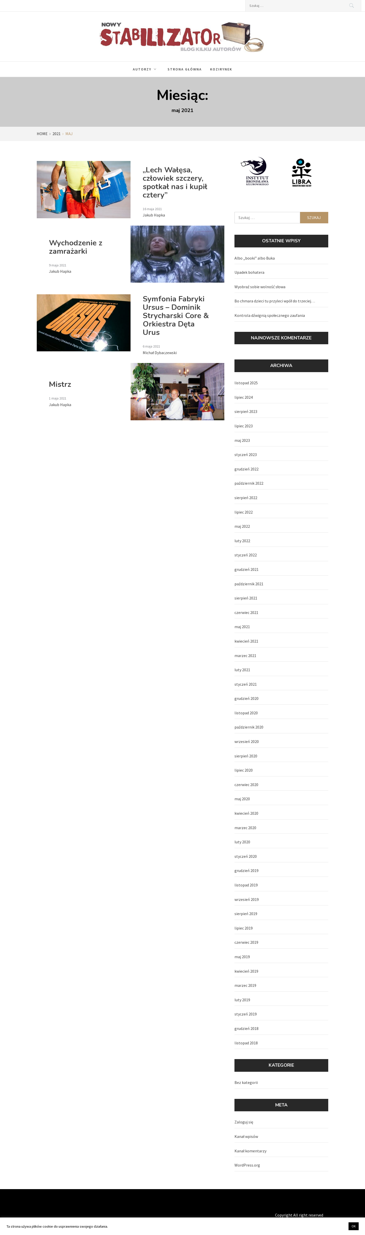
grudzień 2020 (246, 698)
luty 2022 (242, 540)
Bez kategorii (246, 1082)
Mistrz (60, 384)
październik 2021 (248, 583)
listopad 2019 (246, 884)
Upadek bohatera (249, 272)
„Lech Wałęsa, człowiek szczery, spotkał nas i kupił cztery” (175, 182)
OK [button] (354, 1226)
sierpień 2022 (245, 497)
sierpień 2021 (245, 598)
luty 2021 (242, 669)
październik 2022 (248, 483)
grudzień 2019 (246, 870)
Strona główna (185, 69)
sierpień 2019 (245, 913)
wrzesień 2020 (246, 741)
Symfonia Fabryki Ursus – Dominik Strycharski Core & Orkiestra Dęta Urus (176, 316)
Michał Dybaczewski (160, 352)
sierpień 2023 (245, 411)
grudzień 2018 (246, 1028)
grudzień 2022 (246, 468)
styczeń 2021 (245, 684)
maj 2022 (242, 526)
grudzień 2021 (246, 569)
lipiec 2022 (243, 512)
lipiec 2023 (243, 425)
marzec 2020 (245, 827)
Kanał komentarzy (250, 1150)
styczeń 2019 (245, 1013)
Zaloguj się (243, 1121)
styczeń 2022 (245, 554)
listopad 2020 (246, 712)
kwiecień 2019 (246, 971)
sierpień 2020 (245, 755)
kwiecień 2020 (246, 813)
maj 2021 (242, 626)
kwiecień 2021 (246, 641)
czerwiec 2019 (246, 942)
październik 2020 (248, 727)
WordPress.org (247, 1165)
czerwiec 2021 (246, 612)
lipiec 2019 (243, 928)
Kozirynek (221, 69)
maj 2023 (242, 440)
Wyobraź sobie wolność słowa (259, 286)
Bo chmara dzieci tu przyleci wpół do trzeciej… (274, 300)
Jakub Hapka (154, 214)
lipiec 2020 (243, 770)
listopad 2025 (246, 382)
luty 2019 (242, 999)
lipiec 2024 (243, 397)
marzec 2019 (245, 985)
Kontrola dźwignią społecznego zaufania (269, 315)
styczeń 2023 (245, 454)
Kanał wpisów (246, 1136)
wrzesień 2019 (246, 899)
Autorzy (146, 69)
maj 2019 (242, 956)
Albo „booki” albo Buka (254, 258)
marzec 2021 (245, 655)
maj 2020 (242, 798)
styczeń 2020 (245, 856)
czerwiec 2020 (246, 784)
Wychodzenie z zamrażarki (75, 247)
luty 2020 (242, 841)
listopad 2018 (246, 1042)
